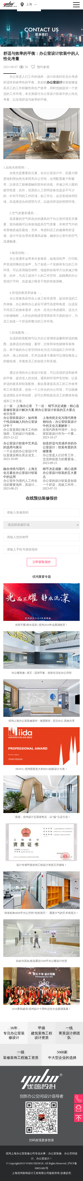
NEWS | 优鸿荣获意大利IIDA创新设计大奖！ (41, 769)
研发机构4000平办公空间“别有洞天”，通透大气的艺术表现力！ (41, 912)
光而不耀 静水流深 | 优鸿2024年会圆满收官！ (41, 624)
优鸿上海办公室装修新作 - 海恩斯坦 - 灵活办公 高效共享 (41, 720)
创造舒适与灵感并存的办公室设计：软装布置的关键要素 (60, 447)
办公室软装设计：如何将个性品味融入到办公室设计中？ (20, 421)
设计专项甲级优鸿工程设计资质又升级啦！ (41, 864)
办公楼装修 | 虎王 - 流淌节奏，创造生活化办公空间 (41, 672)
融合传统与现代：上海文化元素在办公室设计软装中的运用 (20, 472)
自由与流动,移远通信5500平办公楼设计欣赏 (41, 960)
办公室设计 (54, 82)
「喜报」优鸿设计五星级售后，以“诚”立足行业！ (41, 817)
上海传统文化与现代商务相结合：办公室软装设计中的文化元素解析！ (60, 421)
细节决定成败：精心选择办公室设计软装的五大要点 (60, 472)
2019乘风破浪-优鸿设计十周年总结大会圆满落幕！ (41, 1008)
